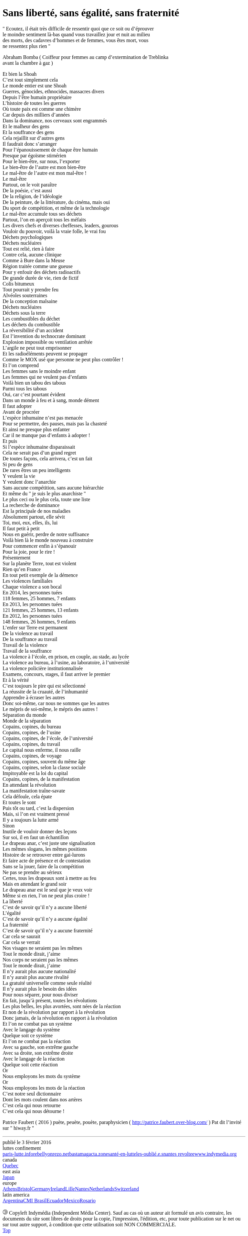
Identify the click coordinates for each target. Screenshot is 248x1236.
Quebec (10, 1165)
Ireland (57, 1189)
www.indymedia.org (215, 1154)
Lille (70, 1189)
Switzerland (126, 1189)
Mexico (71, 1200)
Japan (8, 1177)
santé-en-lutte (122, 1154)
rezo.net (61, 1154)
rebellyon (43, 1154)
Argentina (13, 1200)
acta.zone (98, 1154)
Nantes (82, 1189)
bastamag (78, 1154)
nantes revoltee (178, 1154)
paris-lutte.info (18, 1154)
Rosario (87, 1200)
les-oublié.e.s (149, 1154)
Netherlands (101, 1189)
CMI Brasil (34, 1200)
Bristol (24, 1189)
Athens (10, 1189)
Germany (41, 1189)
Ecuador (55, 1200)
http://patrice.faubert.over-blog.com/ (169, 1122)
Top (7, 1230)
